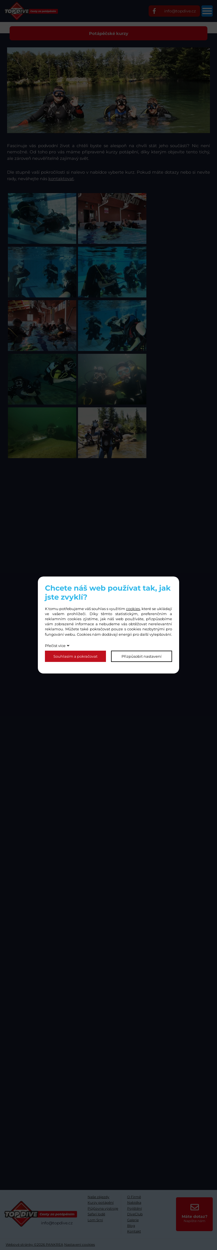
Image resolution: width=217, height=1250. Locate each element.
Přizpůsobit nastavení (141, 656)
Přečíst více (55, 645)
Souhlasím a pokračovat (75, 656)
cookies (133, 608)
